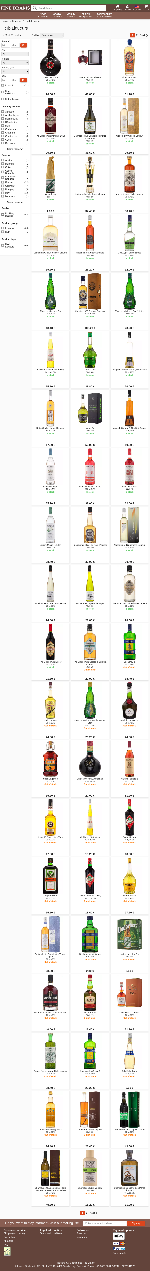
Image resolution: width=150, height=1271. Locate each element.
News (43, 15)
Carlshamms (15, 129)
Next (144, 35)
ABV (3, 76)
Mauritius (15, 196)
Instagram (81, 1237)
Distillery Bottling (15, 214)
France (15, 182)
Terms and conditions (51, 1233)
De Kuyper (15, 143)
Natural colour (15, 99)
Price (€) (5, 41)
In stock (15, 85)
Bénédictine (15, 122)
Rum (15, 232)
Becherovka (15, 118)
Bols (15, 125)
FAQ (6, 1244)
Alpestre (15, 111)
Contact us (9, 1237)
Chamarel (15, 132)
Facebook (81, 1233)
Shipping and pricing (14, 1233)
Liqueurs (15, 228)
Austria (15, 160)
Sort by (35, 35)
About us (8, 1241)
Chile (15, 167)
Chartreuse (15, 136)
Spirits (85, 15)
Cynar (15, 139)
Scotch (57, 15)
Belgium (15, 164)
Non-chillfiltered (15, 92)
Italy (15, 193)
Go (23, 45)
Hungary (15, 189)
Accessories (104, 15)
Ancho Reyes (15, 115)
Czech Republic (15, 172)
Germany (15, 186)
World (71, 15)
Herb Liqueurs (15, 245)
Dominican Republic (15, 177)
